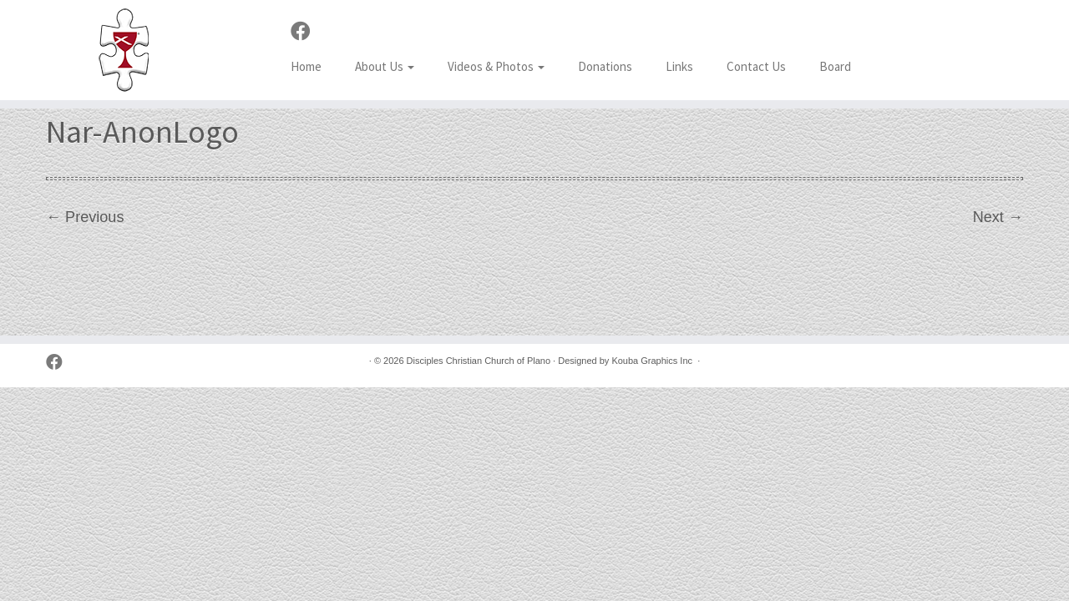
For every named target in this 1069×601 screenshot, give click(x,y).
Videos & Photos (496, 66)
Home (306, 66)
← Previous (85, 217)
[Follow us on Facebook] (306, 32)
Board (835, 66)
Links (679, 66)
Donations (605, 66)
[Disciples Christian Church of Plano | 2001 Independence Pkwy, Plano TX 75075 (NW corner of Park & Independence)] (123, 50)
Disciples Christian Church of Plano (478, 361)
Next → (998, 217)
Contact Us (756, 66)
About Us (384, 66)
